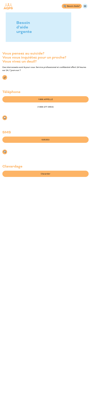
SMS (4, 117)
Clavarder (4, 152)
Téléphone (4, 77)
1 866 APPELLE (45, 99)
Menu (85, 6)
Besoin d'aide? (73, 6)
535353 (45, 139)
